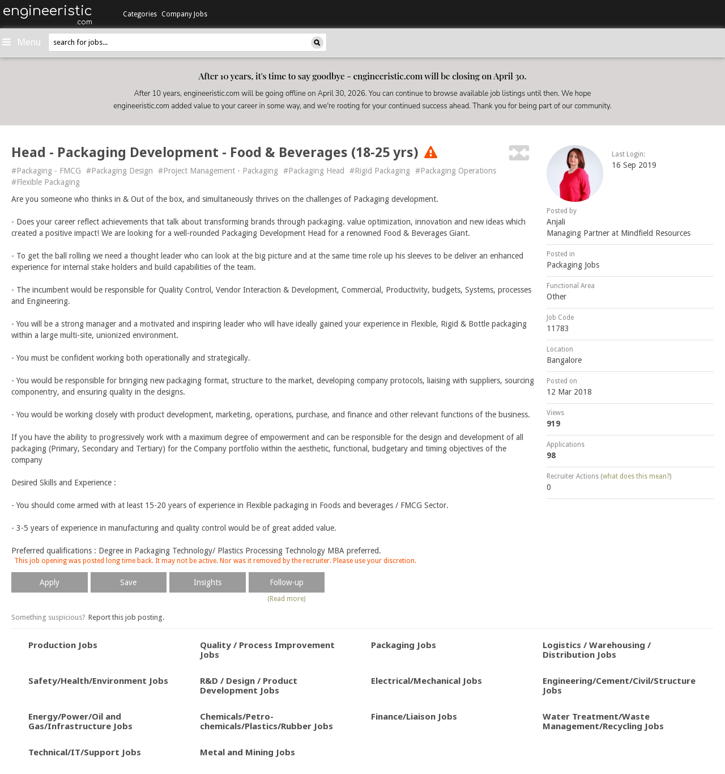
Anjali (556, 221)
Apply (49, 582)
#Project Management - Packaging (218, 170)
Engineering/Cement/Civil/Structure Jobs (619, 685)
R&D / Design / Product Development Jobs (248, 685)
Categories (140, 14)
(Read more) (286, 599)
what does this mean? (636, 476)
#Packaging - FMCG (46, 170)
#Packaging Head (313, 170)
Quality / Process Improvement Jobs (267, 649)
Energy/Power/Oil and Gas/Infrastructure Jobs (80, 720)
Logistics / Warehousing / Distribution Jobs (597, 649)
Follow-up (287, 582)
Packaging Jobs (573, 264)
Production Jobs (62, 644)
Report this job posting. (126, 617)
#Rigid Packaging (379, 170)
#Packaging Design (119, 170)
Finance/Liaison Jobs (414, 716)
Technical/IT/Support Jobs (84, 752)
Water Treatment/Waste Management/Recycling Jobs (603, 720)
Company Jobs (184, 14)
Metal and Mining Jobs (247, 752)
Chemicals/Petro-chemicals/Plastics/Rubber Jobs (266, 720)
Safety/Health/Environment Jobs (98, 680)
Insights (207, 582)
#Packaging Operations (455, 170)
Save (128, 582)
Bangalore (564, 360)
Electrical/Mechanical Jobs (426, 680)
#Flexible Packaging (45, 182)
